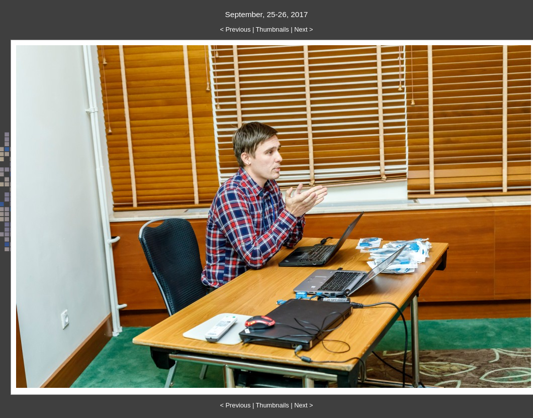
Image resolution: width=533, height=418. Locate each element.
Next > (303, 29)
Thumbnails (272, 29)
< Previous (235, 29)
